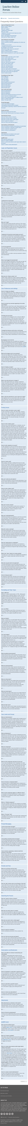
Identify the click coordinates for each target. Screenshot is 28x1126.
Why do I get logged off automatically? (9, 35)
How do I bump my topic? (6, 72)
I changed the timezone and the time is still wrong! (11, 46)
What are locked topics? (6, 86)
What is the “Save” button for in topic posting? (10, 70)
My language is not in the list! (7, 47)
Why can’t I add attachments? (7, 66)
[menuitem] (2, 1123)
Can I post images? (5, 80)
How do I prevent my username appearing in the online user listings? (13, 43)
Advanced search (5, 1090)
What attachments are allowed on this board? (10, 134)
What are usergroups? (5, 93)
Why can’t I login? (4, 31)
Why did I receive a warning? (7, 67)
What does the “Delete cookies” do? (8, 37)
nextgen (20, 1121)
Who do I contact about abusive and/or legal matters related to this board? (13, 142)
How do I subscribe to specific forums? (9, 128)
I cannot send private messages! (7, 103)
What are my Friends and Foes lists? (8, 111)
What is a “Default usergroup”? (7, 98)
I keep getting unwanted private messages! (9, 105)
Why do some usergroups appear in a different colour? (12, 97)
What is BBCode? (4, 76)
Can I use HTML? (4, 78)
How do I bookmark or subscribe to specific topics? (11, 127)
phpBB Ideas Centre (7, 1039)
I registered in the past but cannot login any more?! (11, 33)
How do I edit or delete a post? (7, 58)
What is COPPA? (4, 27)
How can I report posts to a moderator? (9, 68)
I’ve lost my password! (5, 34)
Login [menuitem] (22, 1)
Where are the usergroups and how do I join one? (11, 94)
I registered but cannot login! (7, 30)
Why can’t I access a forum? (7, 64)
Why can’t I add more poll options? (8, 62)
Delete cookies (5, 1093)
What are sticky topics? (6, 84)
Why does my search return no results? (9, 118)
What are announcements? (6, 83)
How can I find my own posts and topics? (9, 122)
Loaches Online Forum (11, 8)
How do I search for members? (7, 120)
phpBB (24, 346)
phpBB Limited (9, 1027)
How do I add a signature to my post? (8, 59)
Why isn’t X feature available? (7, 140)
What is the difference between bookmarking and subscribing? (13, 126)
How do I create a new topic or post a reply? (10, 56)
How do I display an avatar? (6, 50)
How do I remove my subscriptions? (8, 130)
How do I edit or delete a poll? (7, 63)
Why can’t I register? (5, 29)
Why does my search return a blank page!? (9, 119)
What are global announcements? (8, 82)
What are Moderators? (5, 92)
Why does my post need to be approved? (9, 71)
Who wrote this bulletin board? (7, 139)
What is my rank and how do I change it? (9, 51)
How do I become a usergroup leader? (9, 96)
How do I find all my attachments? (8, 135)
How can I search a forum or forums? (8, 116)
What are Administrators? (6, 90)
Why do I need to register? (6, 26)
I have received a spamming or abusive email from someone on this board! (14, 107)
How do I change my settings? (7, 40)
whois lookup (9, 1053)
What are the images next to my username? (10, 48)
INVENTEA (15, 1121)
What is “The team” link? (6, 100)
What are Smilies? (5, 79)
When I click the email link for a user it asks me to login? (12, 53)
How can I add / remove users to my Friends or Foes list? (12, 113)
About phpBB (10, 1030)
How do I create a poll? (6, 60)
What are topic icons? (5, 87)
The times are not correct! (6, 44)
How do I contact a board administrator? (9, 144)
